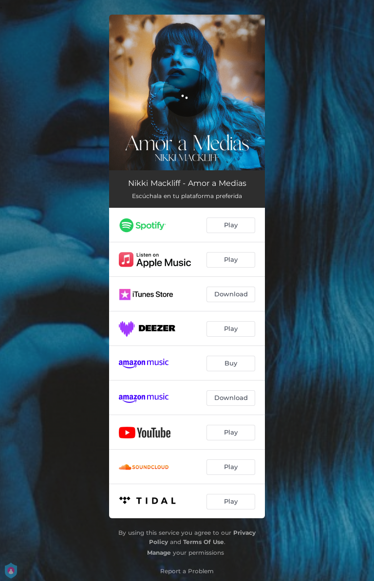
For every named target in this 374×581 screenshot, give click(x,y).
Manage (159, 552)
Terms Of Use (203, 541)
